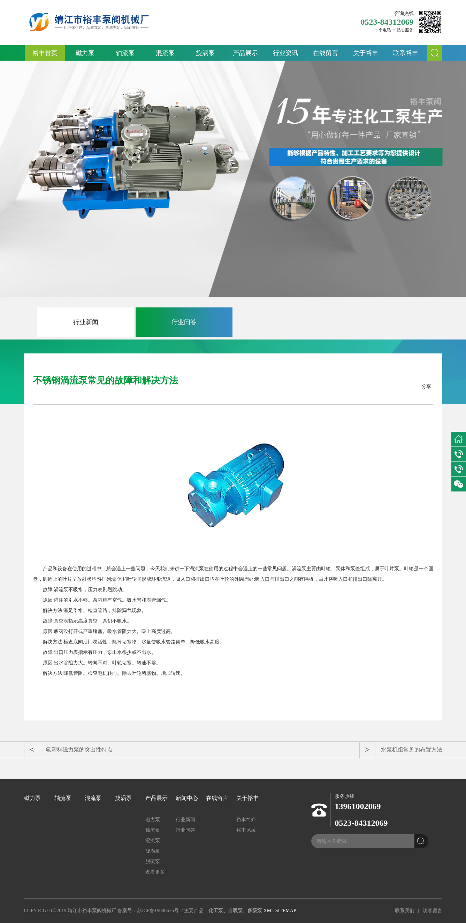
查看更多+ (156, 872)
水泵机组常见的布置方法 (411, 750)
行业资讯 (285, 52)
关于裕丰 (365, 52)
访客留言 (432, 910)
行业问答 (184, 322)
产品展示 (245, 52)
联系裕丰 (405, 52)
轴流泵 (125, 52)
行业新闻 (85, 322)
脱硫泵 (152, 861)
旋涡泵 (205, 52)
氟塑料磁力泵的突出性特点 (79, 750)
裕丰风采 (246, 830)
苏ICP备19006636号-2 (160, 910)
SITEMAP (285, 910)
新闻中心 (187, 798)
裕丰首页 (45, 52)
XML (268, 910)
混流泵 (165, 52)
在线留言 (325, 52)
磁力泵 (85, 52)
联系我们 (404, 910)
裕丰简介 (246, 819)
